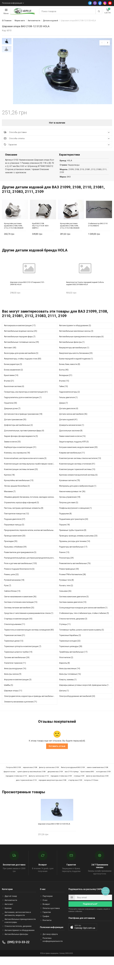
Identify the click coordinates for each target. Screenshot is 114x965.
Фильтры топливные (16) (70, 682)
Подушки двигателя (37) (14, 527)
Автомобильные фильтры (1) (72, 350)
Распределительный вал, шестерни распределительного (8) (30, 565)
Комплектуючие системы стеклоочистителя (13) (80, 466)
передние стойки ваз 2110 (16, 784)
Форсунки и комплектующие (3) (17, 687)
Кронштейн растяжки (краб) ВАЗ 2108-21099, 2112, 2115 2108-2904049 (13, 233)
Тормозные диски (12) (13, 648)
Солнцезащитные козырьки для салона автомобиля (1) (83, 615)
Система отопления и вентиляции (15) (20, 610)
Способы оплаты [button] (57, 146)
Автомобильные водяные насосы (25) (20, 339)
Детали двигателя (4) (68, 416)
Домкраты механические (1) (71, 433)
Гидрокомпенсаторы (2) (69, 399)
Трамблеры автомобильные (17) (73, 659)
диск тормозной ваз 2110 (26, 788)
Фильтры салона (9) (12, 682)
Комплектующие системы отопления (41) (77, 471)
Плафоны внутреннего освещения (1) (75, 516)
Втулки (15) (64, 388)
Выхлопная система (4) (14, 394)
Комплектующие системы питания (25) (21, 477)
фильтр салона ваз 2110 (39, 784)
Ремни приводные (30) (69, 576)
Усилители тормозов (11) (15, 671)
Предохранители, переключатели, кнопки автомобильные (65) (30, 538)
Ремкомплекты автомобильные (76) (75, 571)
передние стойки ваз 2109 (61, 784)
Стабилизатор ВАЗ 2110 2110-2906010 (97, 232)
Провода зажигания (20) (14, 543)
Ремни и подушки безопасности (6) (19, 576)
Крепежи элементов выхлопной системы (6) (78, 482)
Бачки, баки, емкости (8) (69, 372)
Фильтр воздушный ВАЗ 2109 (73, 775)
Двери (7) (63, 411)
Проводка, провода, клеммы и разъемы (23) (78, 543)
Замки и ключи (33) (12, 449)
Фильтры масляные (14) (69, 676)
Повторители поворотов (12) (16, 521)
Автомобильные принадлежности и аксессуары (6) (81, 344)
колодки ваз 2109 (103, 779)
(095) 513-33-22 (15, 950)
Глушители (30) (10, 411)
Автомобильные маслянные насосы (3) (76, 339)
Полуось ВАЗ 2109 (13, 775)
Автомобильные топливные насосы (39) (21, 350)
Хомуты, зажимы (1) (68, 687)
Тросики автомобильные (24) (16, 665)
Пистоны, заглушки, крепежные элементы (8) (23, 516)
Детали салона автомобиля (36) (73, 422)
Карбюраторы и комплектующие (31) (20, 455)
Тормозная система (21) (14, 643)
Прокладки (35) (10, 549)
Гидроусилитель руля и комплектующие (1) (23, 405)
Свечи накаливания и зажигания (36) (20, 604)
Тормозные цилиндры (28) (70, 654)
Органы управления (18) (69, 505)
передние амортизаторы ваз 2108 (52, 788)
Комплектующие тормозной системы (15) (77, 477)
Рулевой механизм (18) (14, 588)
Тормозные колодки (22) (69, 648)
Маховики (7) (10, 499)
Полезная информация (12, 3)
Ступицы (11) (65, 632)
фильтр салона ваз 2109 (49, 775)
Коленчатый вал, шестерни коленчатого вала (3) (25, 466)
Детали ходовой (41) (68, 427)
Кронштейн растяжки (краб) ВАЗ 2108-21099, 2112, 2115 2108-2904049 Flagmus (69, 233)
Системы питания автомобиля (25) (19, 615)
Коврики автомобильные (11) (72, 460)
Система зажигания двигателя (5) (74, 604)
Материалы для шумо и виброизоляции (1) (77, 494)
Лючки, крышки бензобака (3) (17, 494)
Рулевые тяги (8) (66, 588)
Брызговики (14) (11, 383)
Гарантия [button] (57, 152)
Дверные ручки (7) (12, 416)
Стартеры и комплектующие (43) (18, 626)
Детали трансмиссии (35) (15, 427)
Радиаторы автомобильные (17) (73, 554)
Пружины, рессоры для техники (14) (74, 549)
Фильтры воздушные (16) (15, 676)
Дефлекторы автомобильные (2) (18, 433)
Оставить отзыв (57, 754)
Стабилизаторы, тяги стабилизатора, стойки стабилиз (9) (84, 621)
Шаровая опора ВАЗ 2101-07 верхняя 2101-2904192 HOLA (27, 291)
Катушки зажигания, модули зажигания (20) (78, 455)
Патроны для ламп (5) (68, 510)
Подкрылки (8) (65, 521)
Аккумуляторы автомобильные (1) (74, 355)
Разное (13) (64, 560)
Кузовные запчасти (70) (69, 488)
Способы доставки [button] (57, 140)
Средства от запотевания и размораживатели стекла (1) (28, 621)
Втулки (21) (9, 388)
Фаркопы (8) (64, 671)
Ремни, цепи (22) (11, 582)
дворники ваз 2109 (55, 779)
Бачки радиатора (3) (13, 372)
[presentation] (102, 42)
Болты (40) (64, 377)
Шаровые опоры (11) (13, 698)
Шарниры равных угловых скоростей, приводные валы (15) (84, 693)
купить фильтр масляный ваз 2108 (31, 779)
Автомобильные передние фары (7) (19, 344)
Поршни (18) (64, 532)
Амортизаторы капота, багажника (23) (76, 361)
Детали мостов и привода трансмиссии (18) (23, 422)
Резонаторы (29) (66, 565)
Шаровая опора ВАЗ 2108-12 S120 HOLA (54, 831)
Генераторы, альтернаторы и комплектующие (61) (26, 399)
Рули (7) (7, 593)
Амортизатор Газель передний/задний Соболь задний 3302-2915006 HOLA (85, 291)
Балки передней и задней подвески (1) (76, 366)
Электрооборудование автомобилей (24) (77, 704)
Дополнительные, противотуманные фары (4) (24, 438)
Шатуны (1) (64, 698)
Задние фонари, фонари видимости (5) (21, 444)
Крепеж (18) (9, 482)
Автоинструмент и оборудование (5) (75, 333)
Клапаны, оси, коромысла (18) (17, 460)
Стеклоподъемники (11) (14, 632)
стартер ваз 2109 (75, 788)
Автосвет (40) (10, 355)
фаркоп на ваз (9, 779)
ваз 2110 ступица (71, 779)
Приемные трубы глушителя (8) (72, 538)
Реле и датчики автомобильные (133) (20, 571)
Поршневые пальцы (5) (14, 532)
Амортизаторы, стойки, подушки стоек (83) (22, 366)
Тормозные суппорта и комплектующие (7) (22, 654)
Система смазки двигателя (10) (72, 610)
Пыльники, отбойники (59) (15, 554)
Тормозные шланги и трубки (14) (18, 659)
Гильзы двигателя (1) (68, 405)
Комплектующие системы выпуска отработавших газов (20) (30, 471)
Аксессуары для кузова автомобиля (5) (21, 361)
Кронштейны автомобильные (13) (18, 488)
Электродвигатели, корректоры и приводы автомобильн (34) (30, 704)
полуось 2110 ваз (91, 788)
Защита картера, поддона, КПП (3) (74, 449)
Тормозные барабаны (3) (70, 643)
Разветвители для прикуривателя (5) (20, 560)
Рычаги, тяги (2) (66, 593)
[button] (83, 934)
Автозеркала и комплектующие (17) (20, 333)
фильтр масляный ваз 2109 (97, 784)
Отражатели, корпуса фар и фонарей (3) (21, 510)
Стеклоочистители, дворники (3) (73, 626)
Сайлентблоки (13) (12, 599)
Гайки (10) (63, 394)
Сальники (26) (65, 599)
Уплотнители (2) (66, 665)
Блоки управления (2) (13, 377)
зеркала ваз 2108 (30, 775)
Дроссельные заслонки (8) (70, 438)
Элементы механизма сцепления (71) (20, 709)
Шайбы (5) (8, 693)
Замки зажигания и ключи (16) (72, 444)
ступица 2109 (79, 784)
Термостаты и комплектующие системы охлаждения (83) (29, 637)
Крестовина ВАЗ (87, 779)
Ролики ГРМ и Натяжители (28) (72, 582)
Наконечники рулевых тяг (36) (72, 499)
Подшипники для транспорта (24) (73, 527)
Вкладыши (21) (65, 383)
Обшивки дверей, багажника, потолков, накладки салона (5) (30, 505)
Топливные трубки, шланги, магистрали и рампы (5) (81, 637)
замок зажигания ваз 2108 (97, 775)
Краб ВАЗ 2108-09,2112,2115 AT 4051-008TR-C (40, 233)
